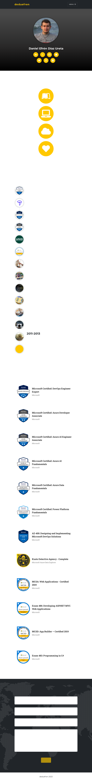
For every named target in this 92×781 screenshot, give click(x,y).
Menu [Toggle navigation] (72, 4)
